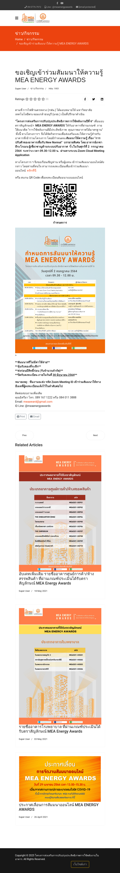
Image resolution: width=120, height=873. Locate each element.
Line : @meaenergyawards (59, 7)
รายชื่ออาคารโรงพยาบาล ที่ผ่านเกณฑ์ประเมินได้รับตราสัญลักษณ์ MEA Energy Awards (59, 729)
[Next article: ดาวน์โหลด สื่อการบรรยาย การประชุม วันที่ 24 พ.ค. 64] (95, 435)
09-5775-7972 (34, 7)
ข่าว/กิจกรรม (37, 88)
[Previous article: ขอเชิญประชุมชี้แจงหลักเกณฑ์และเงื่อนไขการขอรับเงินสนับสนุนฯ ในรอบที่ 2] (24, 435)
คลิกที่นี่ (32, 170)
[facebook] (57, 3)
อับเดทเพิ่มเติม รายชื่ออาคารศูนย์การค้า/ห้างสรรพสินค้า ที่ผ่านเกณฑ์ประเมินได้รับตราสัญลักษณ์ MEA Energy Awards (56, 578)
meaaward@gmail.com (38, 401)
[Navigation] (16, 18)
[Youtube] (62, 3)
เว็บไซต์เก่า (80, 864)
